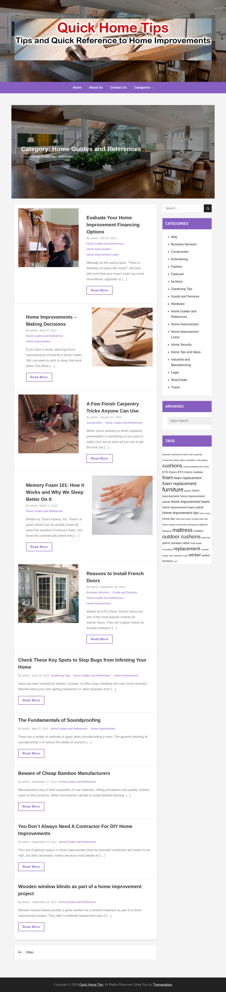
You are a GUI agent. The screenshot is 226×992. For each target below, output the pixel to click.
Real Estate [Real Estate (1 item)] (196, 543)
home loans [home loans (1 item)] (205, 513)
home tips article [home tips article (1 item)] (183, 519)
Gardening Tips (60, 675)
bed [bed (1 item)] (191, 454)
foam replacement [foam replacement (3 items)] (188, 478)
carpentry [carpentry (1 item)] (198, 454)
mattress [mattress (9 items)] (182, 530)
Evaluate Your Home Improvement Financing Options (113, 224)
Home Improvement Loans (103, 254)
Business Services (98, 592)
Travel (175, 387)
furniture (177, 281)
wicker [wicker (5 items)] (195, 554)
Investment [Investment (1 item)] (181, 524)
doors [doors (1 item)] (206, 466)
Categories (144, 87)
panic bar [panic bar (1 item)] (205, 537)
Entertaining (179, 259)
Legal (175, 372)
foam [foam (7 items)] (167, 477)
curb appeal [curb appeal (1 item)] (202, 460)
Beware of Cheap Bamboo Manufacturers (64, 773)
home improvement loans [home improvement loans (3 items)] (190, 502)
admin (94, 238)
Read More (101, 291)
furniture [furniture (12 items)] (173, 489)
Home (77, 87)
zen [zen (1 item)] (175, 561)
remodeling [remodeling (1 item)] (167, 549)
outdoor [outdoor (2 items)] (198, 530)
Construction (94, 422)
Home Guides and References (105, 243)
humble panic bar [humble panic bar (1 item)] (200, 519)
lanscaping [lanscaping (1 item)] (193, 524)
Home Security (181, 344)
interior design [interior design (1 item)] (169, 524)
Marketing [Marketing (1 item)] (167, 531)
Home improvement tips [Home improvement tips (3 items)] (180, 513)
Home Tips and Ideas (186, 352)
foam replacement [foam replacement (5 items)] (179, 483)
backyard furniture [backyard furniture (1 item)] (180, 454)
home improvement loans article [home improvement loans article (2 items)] (183, 507)
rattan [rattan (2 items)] (186, 543)
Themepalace (162, 984)
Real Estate (179, 380)
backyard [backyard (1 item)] (166, 454)
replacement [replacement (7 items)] (187, 548)
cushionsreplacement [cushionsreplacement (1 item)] (193, 466)
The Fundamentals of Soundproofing (59, 720)
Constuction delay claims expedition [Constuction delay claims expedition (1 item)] (179, 460)
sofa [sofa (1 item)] (171, 555)
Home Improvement (99, 249)
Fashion (176, 266)
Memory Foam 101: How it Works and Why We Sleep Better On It (55, 492)
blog (174, 236)
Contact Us (118, 87)
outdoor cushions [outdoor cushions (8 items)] (181, 536)
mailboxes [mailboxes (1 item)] (203, 524)
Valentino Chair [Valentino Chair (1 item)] (181, 555)
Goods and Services (124, 592)
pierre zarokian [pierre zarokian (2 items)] (172, 543)
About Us (96, 87)
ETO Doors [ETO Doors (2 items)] (169, 472)
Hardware (178, 304)
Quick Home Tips (91, 984)
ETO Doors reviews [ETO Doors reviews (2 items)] (190, 472)
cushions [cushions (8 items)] (172, 465)
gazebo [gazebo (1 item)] (187, 491)
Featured (177, 274)
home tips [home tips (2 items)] (168, 518)
